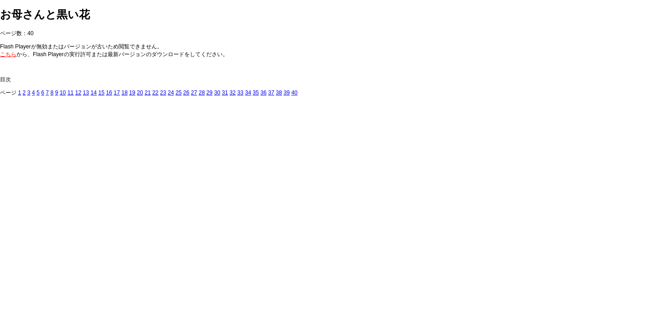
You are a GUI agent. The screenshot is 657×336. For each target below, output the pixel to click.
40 (294, 92)
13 (86, 92)
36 (264, 92)
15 (101, 92)
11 (71, 92)
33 (240, 92)
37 (271, 92)
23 (163, 92)
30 (217, 92)
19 (132, 92)
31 (225, 92)
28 (201, 92)
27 (194, 92)
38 (279, 92)
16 (109, 92)
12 (78, 92)
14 (93, 92)
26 (186, 92)
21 (148, 92)
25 (179, 92)
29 (209, 92)
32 (232, 92)
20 (140, 92)
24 (171, 92)
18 (124, 92)
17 (117, 92)
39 (287, 92)
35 (256, 92)
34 (248, 92)
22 (155, 92)
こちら (8, 54)
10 (63, 92)
